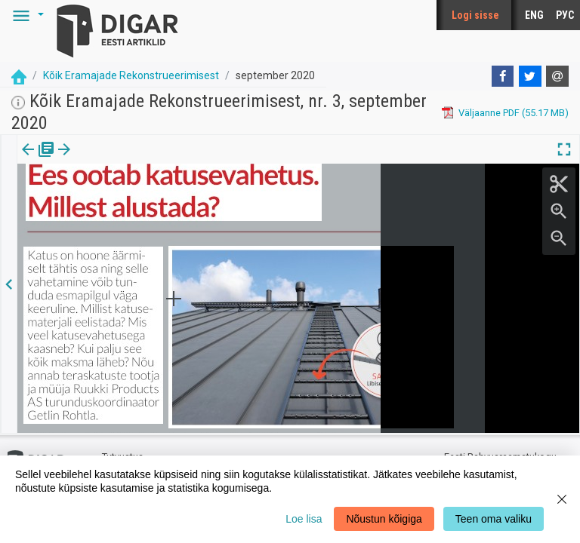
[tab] (38, 160)
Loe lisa (303, 519)
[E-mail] (557, 76)
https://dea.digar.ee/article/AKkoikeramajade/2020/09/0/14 (149, 201)
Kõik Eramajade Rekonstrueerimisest (131, 75)
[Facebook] (503, 76)
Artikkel (106, 160)
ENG (534, 15)
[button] (25, 15)
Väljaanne (38, 160)
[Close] (562, 499)
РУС (565, 15)
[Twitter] (530, 76)
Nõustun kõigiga (383, 519)
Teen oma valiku (493, 519)
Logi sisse (475, 15)
